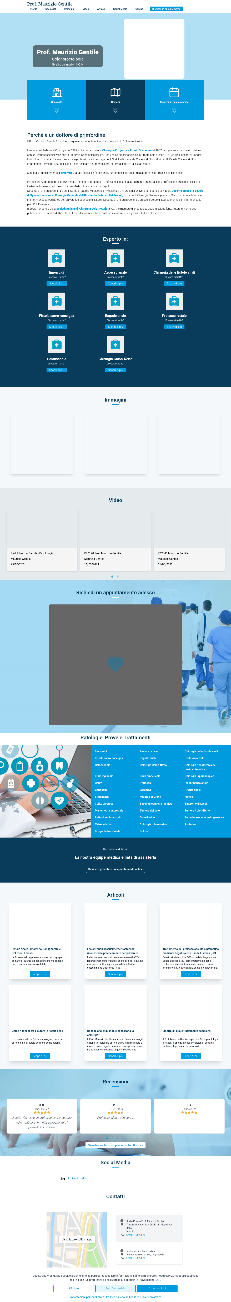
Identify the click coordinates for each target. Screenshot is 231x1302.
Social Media (120, 9)
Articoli (101, 9)
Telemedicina (103, 824)
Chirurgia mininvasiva (153, 824)
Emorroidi (101, 751)
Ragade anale (148, 758)
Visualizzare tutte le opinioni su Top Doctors (115, 1145)
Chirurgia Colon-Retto (153, 765)
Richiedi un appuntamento (166, 9)
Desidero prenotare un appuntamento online (115, 869)
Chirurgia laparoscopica (199, 776)
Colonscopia (102, 765)
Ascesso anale (149, 751)
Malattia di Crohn (150, 796)
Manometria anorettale (109, 810)
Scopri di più (56, 283)
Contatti (139, 9)
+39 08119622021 (135, 1235)
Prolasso (190, 824)
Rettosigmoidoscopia (108, 817)
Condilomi (101, 790)
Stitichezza (102, 796)
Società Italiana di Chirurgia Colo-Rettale (81, 208)
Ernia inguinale (104, 776)
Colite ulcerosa (104, 803)
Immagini (69, 9)
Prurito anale (192, 790)
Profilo (33, 9)
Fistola (189, 796)
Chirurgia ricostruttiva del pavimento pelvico (200, 767)
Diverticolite (147, 817)
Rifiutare (74, 1288)
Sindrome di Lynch (196, 803)
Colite (98, 783)
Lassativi (145, 790)
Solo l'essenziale (115, 1288)
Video (86, 9)
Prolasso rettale (194, 758)
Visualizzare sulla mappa (77, 1239)
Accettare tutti (157, 1288)
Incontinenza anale (196, 783)
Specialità (50, 9)
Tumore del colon (150, 810)
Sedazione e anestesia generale (204, 817)
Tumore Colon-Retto (197, 810)
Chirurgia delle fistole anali (201, 751)
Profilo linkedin (77, 1178)
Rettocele (146, 783)
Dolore (144, 831)
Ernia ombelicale (150, 776)
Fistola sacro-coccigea (109, 758)
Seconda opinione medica (156, 803)
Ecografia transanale (107, 831)
